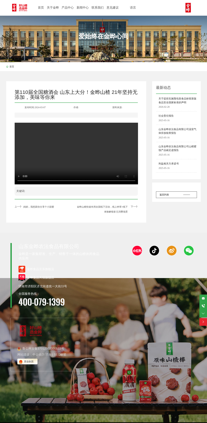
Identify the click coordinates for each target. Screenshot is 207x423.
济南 (48, 354)
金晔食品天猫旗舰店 (40, 277)
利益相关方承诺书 (169, 163)
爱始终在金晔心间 (103, 36)
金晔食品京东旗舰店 (40, 269)
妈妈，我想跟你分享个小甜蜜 (38, 206)
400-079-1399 (42, 302)
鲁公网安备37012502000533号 (43, 348)
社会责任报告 (166, 115)
